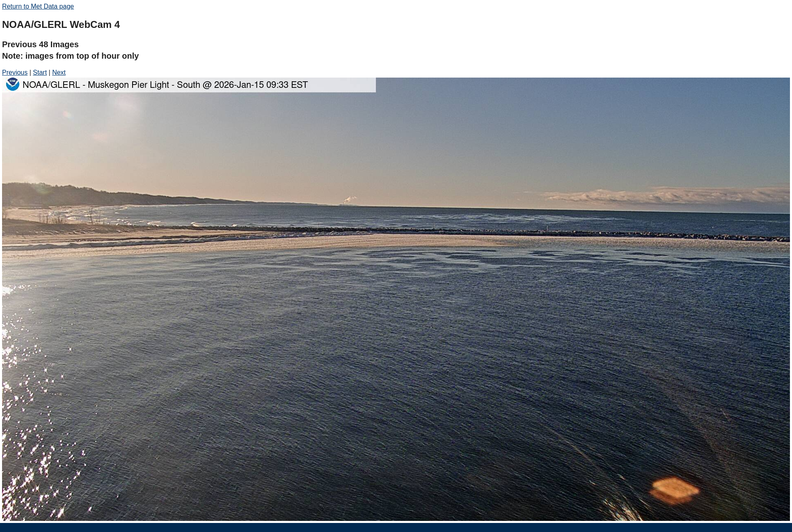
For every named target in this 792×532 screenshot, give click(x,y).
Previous (14, 72)
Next (59, 72)
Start (40, 72)
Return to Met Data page (38, 6)
